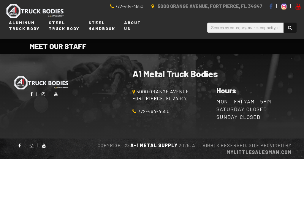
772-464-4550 (126, 6)
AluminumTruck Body (24, 25)
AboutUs (132, 25)
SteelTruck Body (64, 25)
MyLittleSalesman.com (259, 152)
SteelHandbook (101, 25)
